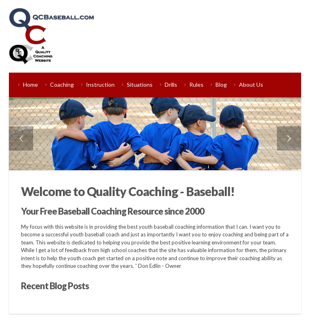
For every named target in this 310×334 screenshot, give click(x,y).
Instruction (100, 84)
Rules (196, 84)
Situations (140, 84)
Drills (171, 84)
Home (30, 84)
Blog (221, 84)
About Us (251, 84)
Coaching (62, 84)
